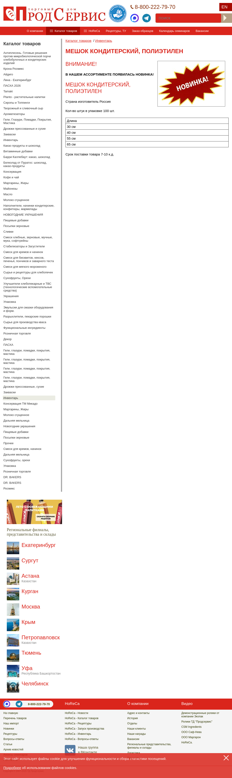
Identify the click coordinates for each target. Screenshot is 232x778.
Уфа (41, 670)
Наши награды (136, 733)
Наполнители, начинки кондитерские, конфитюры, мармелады (28, 207)
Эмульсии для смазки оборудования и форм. (28, 309)
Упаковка (9, 301)
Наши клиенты (136, 728)
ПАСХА (8, 344)
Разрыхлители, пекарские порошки (27, 316)
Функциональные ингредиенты (24, 327)
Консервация (12, 171)
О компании (35, 31)
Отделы (132, 723)
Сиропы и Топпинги (16, 102)
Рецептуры (10, 733)
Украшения (11, 296)
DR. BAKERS (12, 477)
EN (224, 7)
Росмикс (9, 488)
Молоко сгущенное (16, 200)
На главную (10, 713)
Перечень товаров (15, 718)
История (132, 718)
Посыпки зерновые (16, 226)
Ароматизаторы (14, 114)
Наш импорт (11, 723)
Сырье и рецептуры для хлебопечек (28, 272)
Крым (28, 622)
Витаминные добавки (18, 151)
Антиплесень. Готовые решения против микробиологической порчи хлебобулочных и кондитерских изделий (27, 58)
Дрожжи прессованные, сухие (23, 386)
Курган (30, 591)
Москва (31, 607)
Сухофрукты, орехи (16, 460)
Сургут (30, 560)
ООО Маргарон (191, 737)
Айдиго (8, 74)
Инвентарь (10, 140)
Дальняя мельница (16, 420)
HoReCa (94, 31)
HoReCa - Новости (76, 713)
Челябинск (35, 683)
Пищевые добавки (16, 220)
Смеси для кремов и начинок (23, 252)
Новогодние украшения (19, 426)
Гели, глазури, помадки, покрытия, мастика (26, 352)
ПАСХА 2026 (12, 85)
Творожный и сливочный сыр (23, 108)
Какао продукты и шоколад (21, 145)
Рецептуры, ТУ (116, 31)
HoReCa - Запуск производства (84, 728)
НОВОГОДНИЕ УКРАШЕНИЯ (23, 214)
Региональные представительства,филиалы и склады (149, 746)
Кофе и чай (11, 177)
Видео (187, 704)
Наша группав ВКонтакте (81, 749)
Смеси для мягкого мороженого (24, 266)
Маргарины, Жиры (16, 183)
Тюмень (31, 653)
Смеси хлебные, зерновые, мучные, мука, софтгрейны (28, 239)
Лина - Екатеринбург (17, 80)
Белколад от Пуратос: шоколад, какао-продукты (25, 164)
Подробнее (12, 768)
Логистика (133, 752)
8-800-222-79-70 (39, 704)
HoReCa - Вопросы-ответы (81, 739)
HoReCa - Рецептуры (78, 723)
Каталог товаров (66, 31)
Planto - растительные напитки (24, 97)
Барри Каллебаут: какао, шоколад (26, 157)
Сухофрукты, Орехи (17, 278)
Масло (7, 194)
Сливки (8, 231)
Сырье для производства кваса (24, 322)
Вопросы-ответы (13, 739)
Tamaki (8, 91)
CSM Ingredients (191, 726)
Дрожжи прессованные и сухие (24, 128)
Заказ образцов (142, 31)
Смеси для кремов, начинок (22, 449)
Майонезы (10, 188)
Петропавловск (41, 639)
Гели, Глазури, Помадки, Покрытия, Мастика (27, 121)
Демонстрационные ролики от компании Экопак (200, 714)
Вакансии (202, 31)
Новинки (8, 728)
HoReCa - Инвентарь (78, 733)
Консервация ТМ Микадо (20, 403)
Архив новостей (13, 749)
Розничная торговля (17, 333)
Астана (30, 578)
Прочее (8, 443)
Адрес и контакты (138, 713)
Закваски (9, 134)
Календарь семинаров (174, 31)
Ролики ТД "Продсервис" (196, 721)
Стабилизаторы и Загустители (24, 246)
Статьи (7, 744)
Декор (7, 339)
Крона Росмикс (13, 68)
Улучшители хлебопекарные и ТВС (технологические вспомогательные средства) (27, 287)
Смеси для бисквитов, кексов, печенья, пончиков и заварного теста (28, 259)
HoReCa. (186, 742)
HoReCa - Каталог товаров (81, 718)
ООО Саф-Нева (191, 732)
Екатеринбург (39, 545)
